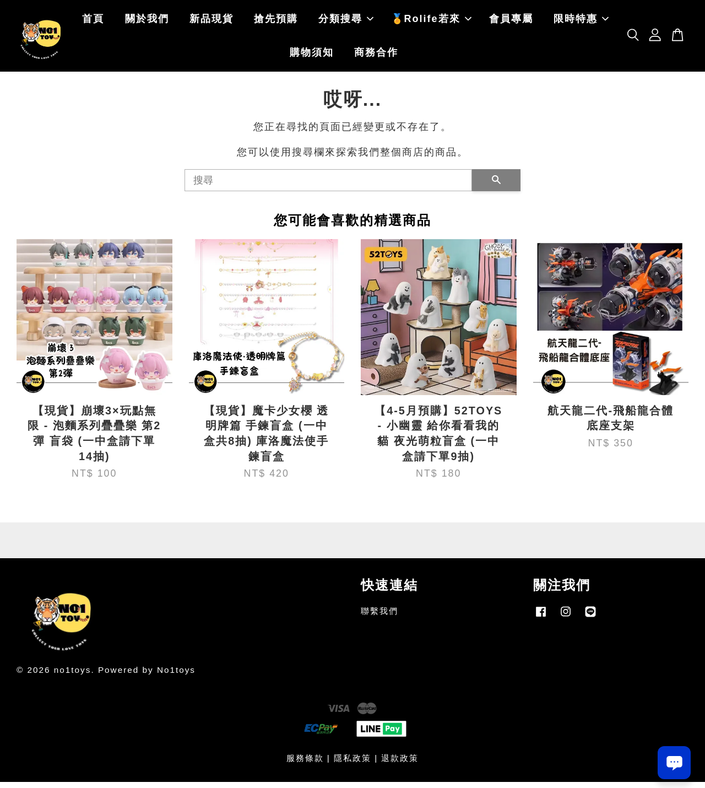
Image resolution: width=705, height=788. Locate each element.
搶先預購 (276, 22)
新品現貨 (211, 22)
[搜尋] (328, 186)
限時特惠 (581, 22)
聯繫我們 (379, 617)
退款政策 (400, 764)
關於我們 (147, 22)
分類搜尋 (345, 22)
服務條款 (305, 764)
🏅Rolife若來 (431, 22)
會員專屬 (511, 22)
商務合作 (376, 55)
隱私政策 (352, 764)
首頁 (93, 22)
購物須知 (312, 55)
